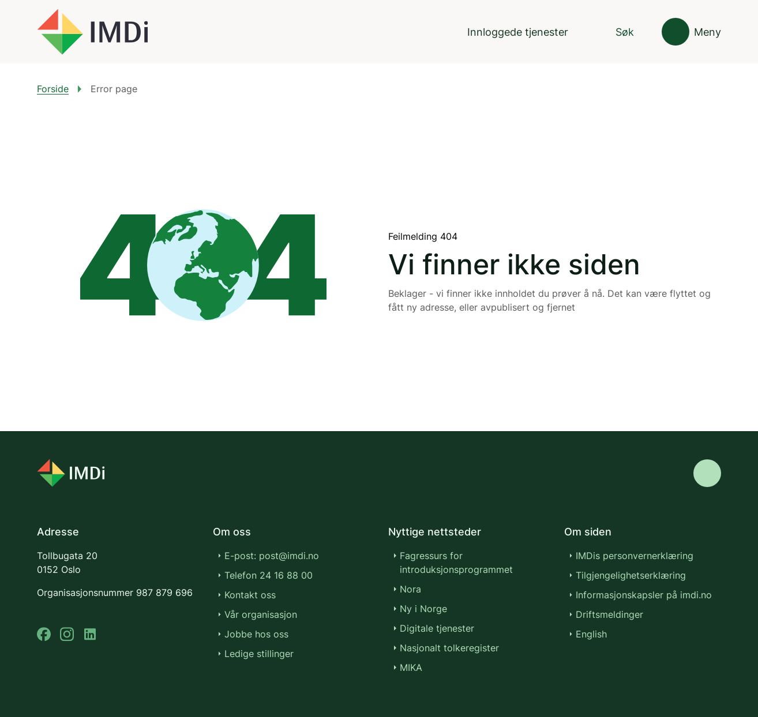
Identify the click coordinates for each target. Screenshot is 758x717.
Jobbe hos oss (256, 634)
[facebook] (44, 634)
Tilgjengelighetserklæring (631, 575)
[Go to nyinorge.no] (102, 465)
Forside (53, 89)
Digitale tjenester (437, 628)
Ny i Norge (423, 608)
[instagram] (67, 634)
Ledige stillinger (259, 653)
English (591, 634)
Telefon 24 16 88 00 (268, 575)
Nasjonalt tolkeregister (449, 648)
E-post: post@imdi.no (271, 555)
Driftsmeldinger (609, 614)
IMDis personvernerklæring (634, 555)
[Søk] (615, 32)
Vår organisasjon (260, 614)
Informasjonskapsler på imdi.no (644, 595)
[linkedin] (90, 634)
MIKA (411, 667)
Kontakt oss (250, 595)
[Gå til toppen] (707, 465)
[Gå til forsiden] (92, 32)
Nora (410, 589)
